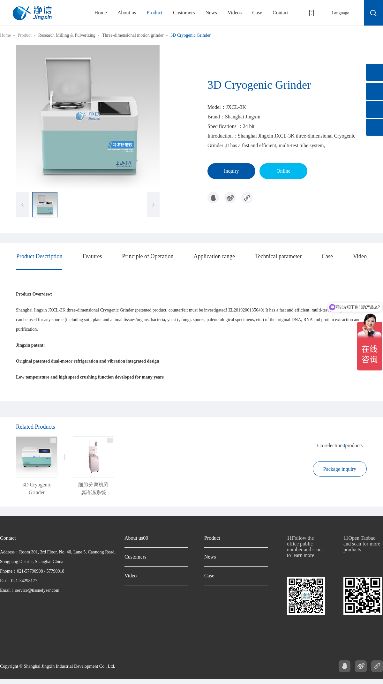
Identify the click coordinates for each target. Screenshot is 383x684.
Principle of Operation (147, 256)
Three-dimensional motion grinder (133, 35)
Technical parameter (278, 256)
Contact (281, 12)
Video (360, 256)
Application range (214, 256)
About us (126, 12)
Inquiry (231, 171)
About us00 (136, 538)
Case (257, 12)
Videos (235, 12)
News (211, 12)
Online (283, 171)
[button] (153, 204)
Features (92, 256)
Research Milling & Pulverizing (66, 35)
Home (100, 12)
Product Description (39, 256)
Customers (184, 12)
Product (154, 12)
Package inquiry (340, 469)
